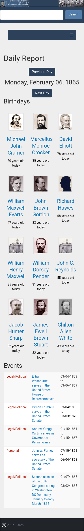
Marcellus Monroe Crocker (41, 146)
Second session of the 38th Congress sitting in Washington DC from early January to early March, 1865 (43, 490)
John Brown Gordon (40, 208)
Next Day (42, 93)
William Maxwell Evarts (16, 208)
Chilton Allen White (66, 331)
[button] (16, 129)
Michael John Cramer (16, 146)
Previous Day (42, 72)
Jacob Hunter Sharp (16, 331)
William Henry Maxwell (16, 269)
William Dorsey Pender (40, 269)
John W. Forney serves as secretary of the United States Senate (43, 459)
